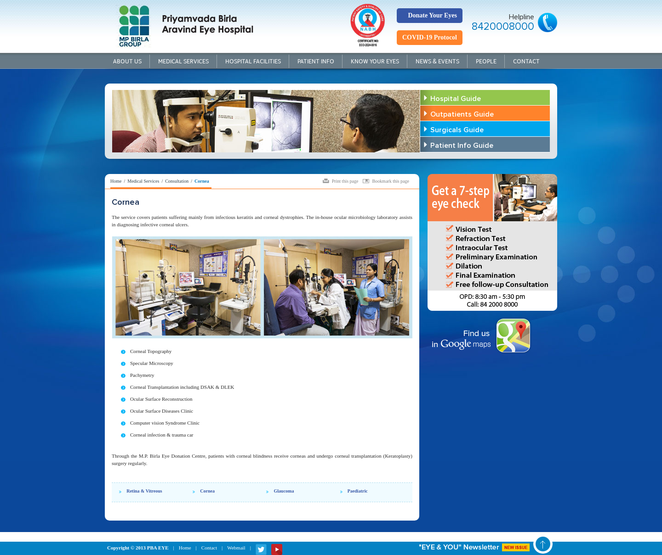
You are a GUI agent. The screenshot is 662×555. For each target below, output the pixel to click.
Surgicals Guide (457, 130)
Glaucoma (284, 490)
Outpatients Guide (462, 114)
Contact (526, 61)
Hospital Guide (455, 98)
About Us (127, 61)
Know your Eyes (375, 61)
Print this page (345, 181)
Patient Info (315, 61)
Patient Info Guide (461, 145)
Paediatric (358, 490)
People (486, 61)
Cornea (207, 490)
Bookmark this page (390, 181)
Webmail (236, 547)
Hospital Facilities (253, 61)
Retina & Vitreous (144, 490)
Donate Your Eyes (432, 15)
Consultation (176, 181)
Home (115, 181)
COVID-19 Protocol (429, 37)
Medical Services (183, 61)
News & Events (437, 61)
